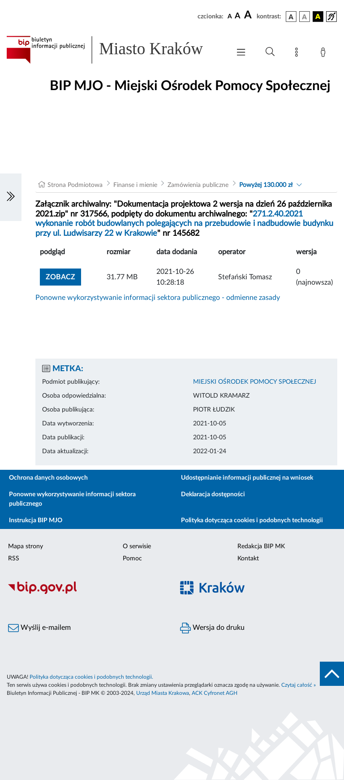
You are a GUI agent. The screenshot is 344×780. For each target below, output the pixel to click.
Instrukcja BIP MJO (35, 520)
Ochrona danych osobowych (48, 478)
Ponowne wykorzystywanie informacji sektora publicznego (72, 499)
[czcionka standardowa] (230, 16)
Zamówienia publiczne (198, 185)
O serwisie (137, 546)
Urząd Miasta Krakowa (162, 693)
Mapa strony (25, 546)
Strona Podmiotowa (75, 185)
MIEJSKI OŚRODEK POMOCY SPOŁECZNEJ (254, 382)
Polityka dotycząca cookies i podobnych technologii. (91, 677)
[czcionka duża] (249, 15)
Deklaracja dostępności (213, 494)
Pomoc (132, 558)
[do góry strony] (332, 674)
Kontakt (248, 558)
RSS (13, 558)
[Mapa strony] (298, 54)
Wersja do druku (212, 628)
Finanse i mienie (135, 185)
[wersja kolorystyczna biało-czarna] (304, 16)
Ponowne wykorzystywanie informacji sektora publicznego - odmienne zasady (157, 297)
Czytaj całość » (298, 685)
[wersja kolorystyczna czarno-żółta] (318, 16)
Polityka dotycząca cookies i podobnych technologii (252, 520)
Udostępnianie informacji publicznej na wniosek (247, 478)
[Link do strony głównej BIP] (114, 49)
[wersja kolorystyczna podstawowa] (291, 16)
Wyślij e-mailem (39, 628)
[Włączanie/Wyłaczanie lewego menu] (11, 197)
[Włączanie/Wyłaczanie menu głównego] (241, 53)
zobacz (60, 277)
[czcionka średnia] (237, 16)
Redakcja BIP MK (261, 546)
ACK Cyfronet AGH (214, 693)
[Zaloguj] (325, 54)
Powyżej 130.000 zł (265, 185)
